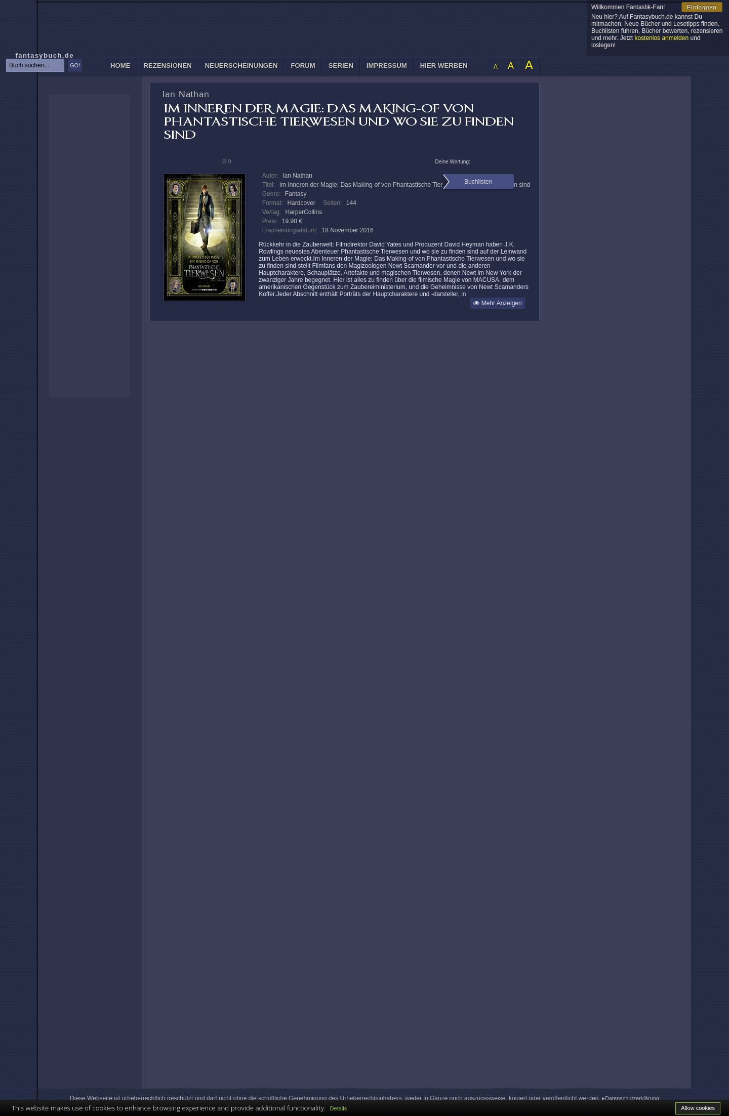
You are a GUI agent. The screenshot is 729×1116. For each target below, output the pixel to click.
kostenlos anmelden (661, 38)
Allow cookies (698, 1108)
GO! (75, 65)
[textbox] (35, 65)
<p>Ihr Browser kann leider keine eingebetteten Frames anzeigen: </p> (89, 245)
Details (338, 1108)
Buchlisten (478, 181)
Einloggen (702, 7)
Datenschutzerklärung (632, 1098)
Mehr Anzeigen (497, 303)
